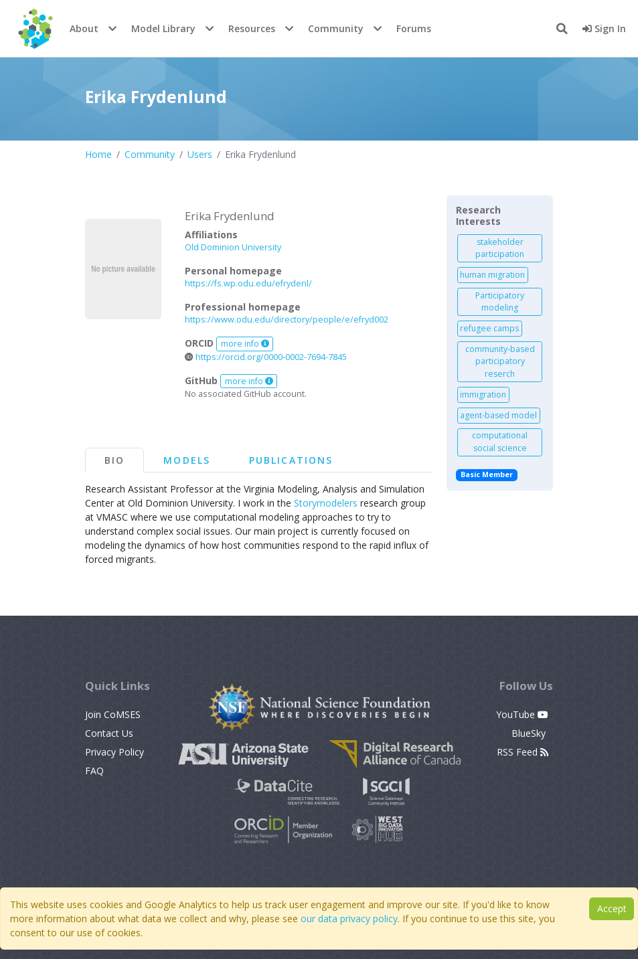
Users (199, 154)
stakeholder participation (499, 248)
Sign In (604, 28)
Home (98, 154)
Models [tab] (186, 460)
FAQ (94, 770)
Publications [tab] (291, 460)
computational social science (500, 441)
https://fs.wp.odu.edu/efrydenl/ (248, 283)
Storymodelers (325, 503)
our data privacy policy (349, 918)
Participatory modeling (499, 301)
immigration (483, 394)
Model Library (163, 28)
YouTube (522, 714)
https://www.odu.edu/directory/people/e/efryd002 (286, 319)
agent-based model (498, 415)
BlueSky (529, 733)
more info (245, 343)
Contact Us (109, 733)
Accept (612, 908)
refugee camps (489, 328)
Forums (413, 28)
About (84, 28)
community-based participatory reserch (500, 361)
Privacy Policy (114, 752)
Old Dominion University (233, 247)
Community (336, 28)
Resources (251, 28)
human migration (492, 274)
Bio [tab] (114, 460)
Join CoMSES (113, 714)
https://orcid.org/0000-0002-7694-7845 (266, 357)
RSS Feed (522, 752)
